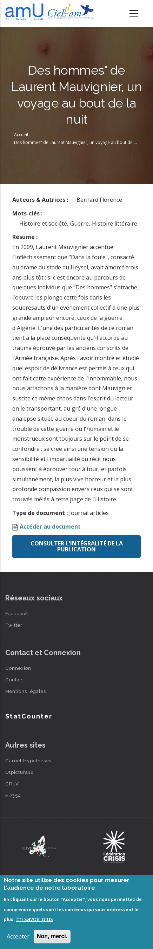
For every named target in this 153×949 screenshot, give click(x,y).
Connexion (18, 668)
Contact (14, 679)
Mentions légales (25, 691)
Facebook (16, 613)
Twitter (13, 625)
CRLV (12, 783)
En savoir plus (34, 919)
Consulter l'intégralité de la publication (77, 546)
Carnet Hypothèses (28, 760)
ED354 (13, 795)
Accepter (18, 936)
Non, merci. (52, 936)
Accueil (21, 135)
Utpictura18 (19, 772)
